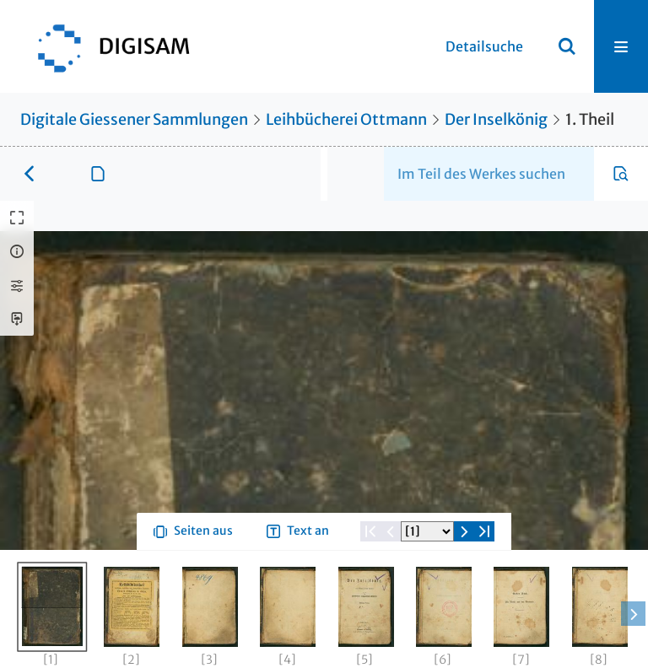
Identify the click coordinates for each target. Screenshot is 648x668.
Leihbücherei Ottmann (346, 119)
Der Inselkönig (496, 119)
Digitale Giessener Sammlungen (134, 119)
